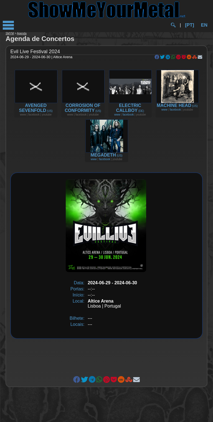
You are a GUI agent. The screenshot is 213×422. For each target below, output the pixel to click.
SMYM (10, 33)
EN (204, 25)
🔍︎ (173, 25)
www (117, 114)
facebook (128, 114)
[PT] (189, 25)
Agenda (21, 33)
